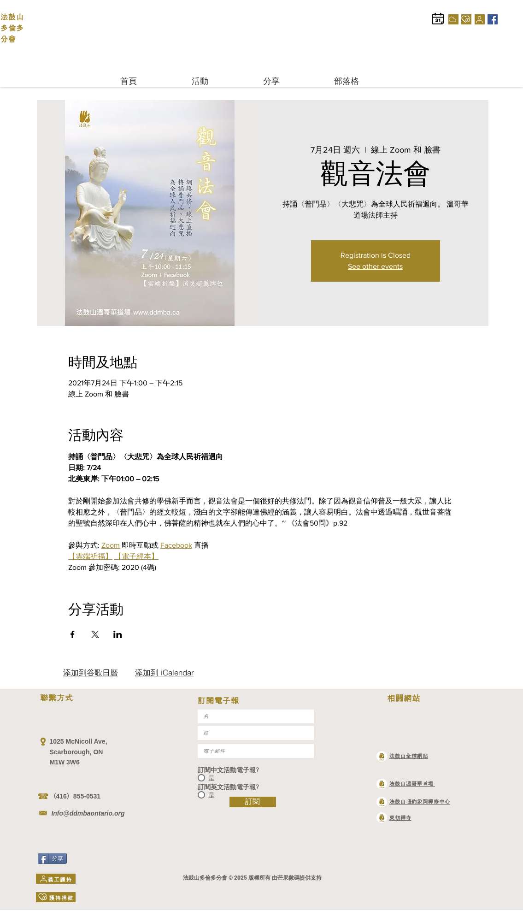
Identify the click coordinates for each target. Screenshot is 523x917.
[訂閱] (252, 802)
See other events (375, 266)
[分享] (52, 858)
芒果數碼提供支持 (299, 878)
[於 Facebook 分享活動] (72, 634)
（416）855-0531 (75, 796)
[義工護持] (480, 19)
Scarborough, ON (77, 752)
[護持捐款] (466, 19)
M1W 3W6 (65, 762)
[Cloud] (453, 19)
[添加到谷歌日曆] (90, 672)
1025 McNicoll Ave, (78, 741)
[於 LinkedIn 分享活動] (117, 634)
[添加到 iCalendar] (164, 672)
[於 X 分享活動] (95, 634)
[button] (220, 81)
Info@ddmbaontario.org (87, 813)
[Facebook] (493, 19)
